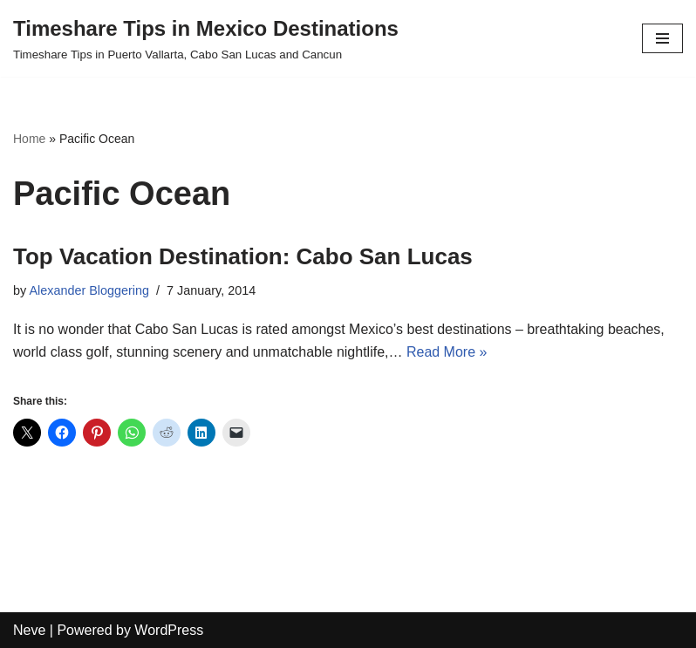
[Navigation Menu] (662, 38)
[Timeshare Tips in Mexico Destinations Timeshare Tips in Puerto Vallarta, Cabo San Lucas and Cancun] (206, 38)
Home (29, 139)
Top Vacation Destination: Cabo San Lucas (243, 256)
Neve (29, 630)
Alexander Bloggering (89, 290)
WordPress (168, 630)
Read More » (447, 351)
